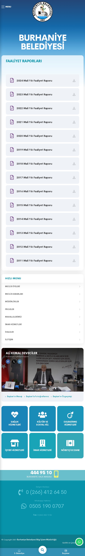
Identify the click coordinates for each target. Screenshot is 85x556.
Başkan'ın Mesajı (14, 396)
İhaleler (9, 332)
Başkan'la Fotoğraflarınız (37, 396)
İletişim (9, 339)
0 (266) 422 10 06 (42, 515)
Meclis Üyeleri (12, 286)
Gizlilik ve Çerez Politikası (73, 542)
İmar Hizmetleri (13, 324)
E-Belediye (19, 552)
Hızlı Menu (13, 278)
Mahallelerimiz (13, 317)
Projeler (9, 309)
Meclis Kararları (14, 294)
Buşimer (65, 552)
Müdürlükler (12, 301)
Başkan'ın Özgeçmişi (62, 396)
